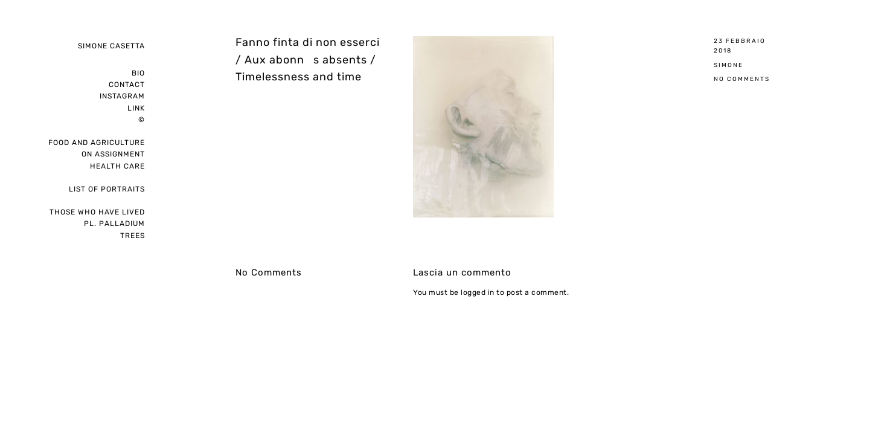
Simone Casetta (111, 46)
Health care (117, 166)
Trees (132, 235)
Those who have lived (97, 212)
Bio (138, 73)
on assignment (113, 154)
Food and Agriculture (96, 142)
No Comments (742, 79)
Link (136, 108)
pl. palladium (114, 223)
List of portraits (107, 189)
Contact (127, 84)
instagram (122, 96)
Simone (728, 65)
